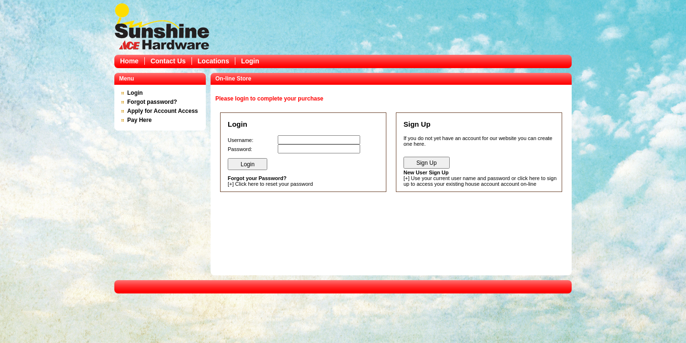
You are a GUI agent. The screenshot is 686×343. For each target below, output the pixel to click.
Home (129, 61)
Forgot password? (152, 102)
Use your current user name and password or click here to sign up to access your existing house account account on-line (480, 181)
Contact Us (168, 61)
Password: (240, 149)
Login (250, 61)
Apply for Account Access (162, 111)
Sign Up (426, 163)
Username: (240, 140)
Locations (213, 61)
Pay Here (139, 120)
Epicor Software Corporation (162, 26)
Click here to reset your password (274, 184)
